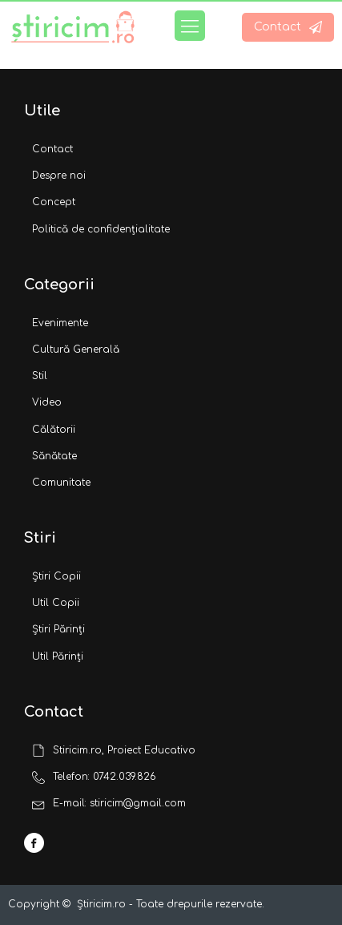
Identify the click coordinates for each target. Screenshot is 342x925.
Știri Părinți (58, 629)
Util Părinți (57, 656)
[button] (288, 27)
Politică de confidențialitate (101, 229)
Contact (52, 149)
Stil (39, 376)
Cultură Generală (75, 349)
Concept (53, 202)
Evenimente (60, 323)
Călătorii (53, 429)
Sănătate (54, 456)
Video (47, 402)
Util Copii (55, 602)
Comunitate (61, 482)
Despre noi (59, 175)
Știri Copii (56, 576)
